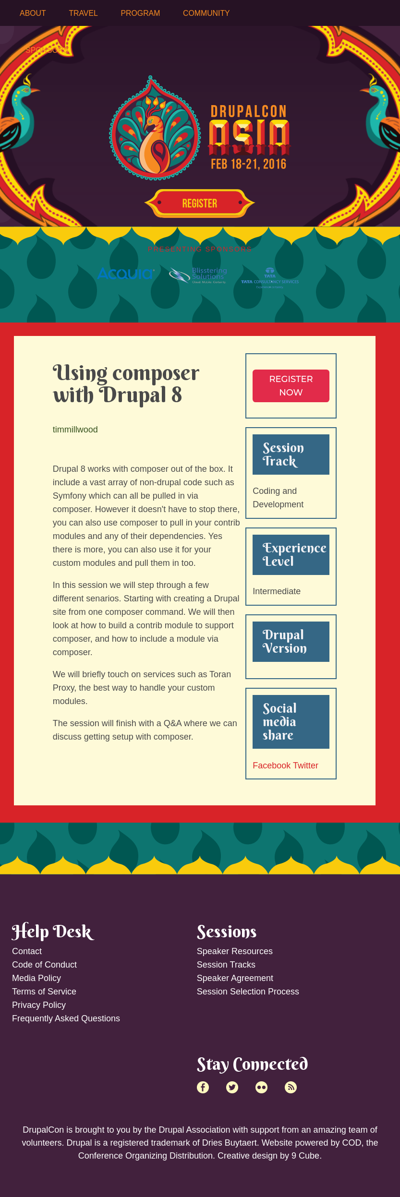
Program (140, 13)
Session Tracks (226, 965)
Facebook (272, 765)
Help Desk (51, 931)
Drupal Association (194, 1130)
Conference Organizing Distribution (145, 1156)
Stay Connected (252, 1063)
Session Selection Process (248, 991)
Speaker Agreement (235, 978)
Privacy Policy (39, 1005)
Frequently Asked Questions (66, 1018)
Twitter (305, 765)
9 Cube (305, 1156)
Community (206, 13)
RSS (291, 1087)
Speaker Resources (235, 951)
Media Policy (36, 978)
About (33, 13)
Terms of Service (44, 991)
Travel (83, 13)
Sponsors (47, 50)
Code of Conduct (44, 965)
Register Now (200, 203)
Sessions (227, 931)
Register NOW (291, 386)
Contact (27, 951)
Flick (261, 1087)
